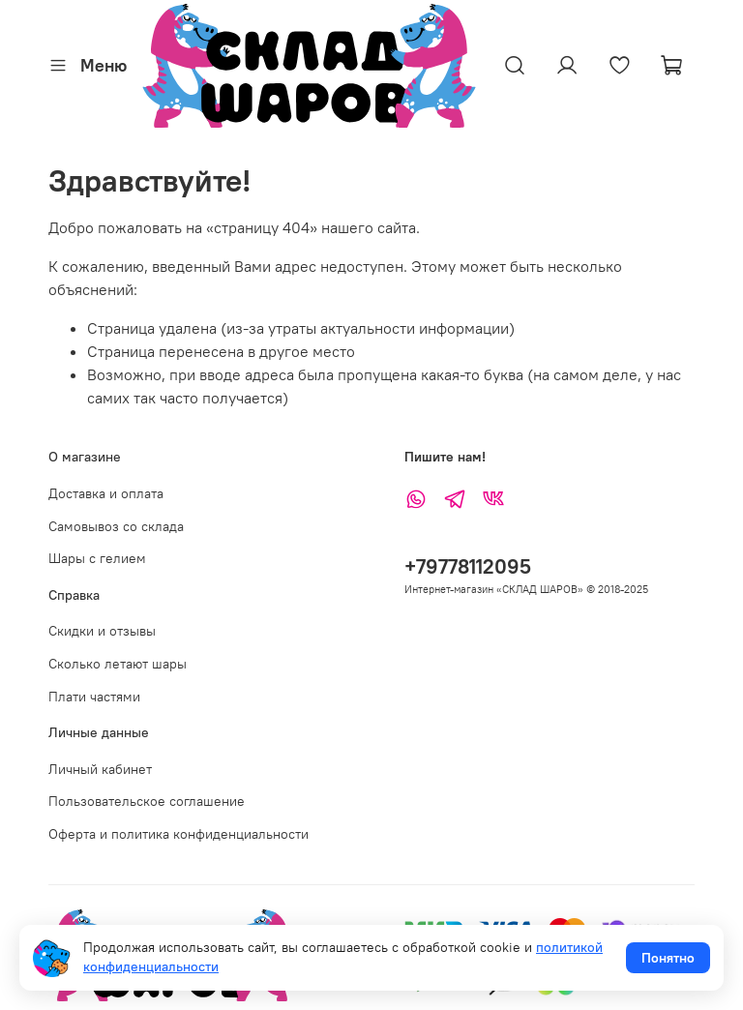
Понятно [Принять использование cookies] (668, 957)
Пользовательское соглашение (146, 801)
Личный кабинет (100, 769)
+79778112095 (467, 566)
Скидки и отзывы (102, 630)
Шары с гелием (97, 558)
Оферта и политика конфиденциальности (178, 834)
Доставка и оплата (105, 493)
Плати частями (94, 696)
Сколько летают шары (117, 663)
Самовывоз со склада (116, 526)
